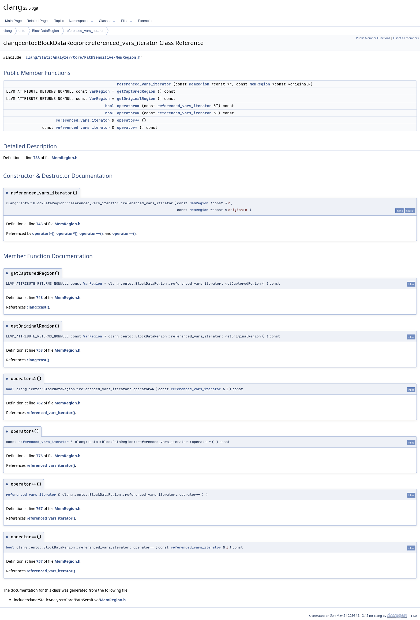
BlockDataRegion (45, 31)
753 (39, 350)
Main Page (13, 21)
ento (21, 31)
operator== (128, 105)
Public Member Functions (373, 38)
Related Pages (38, 21)
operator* (127, 127)
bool (109, 105)
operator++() (91, 233)
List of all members (406, 38)
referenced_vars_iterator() (51, 412)
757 (39, 561)
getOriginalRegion (136, 98)
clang (7, 31)
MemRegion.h (64, 157)
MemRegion (199, 84)
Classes (107, 21)
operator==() (124, 233)
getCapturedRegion (136, 91)
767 (39, 508)
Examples (145, 21)
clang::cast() (38, 307)
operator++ (128, 120)
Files (126, 21)
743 (39, 223)
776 (39, 455)
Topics (59, 21)
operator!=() (43, 233)
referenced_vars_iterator (85, 31)
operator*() (67, 233)
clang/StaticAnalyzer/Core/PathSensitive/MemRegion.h (83, 57)
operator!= (128, 113)
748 (39, 297)
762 (39, 402)
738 (36, 157)
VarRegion (99, 91)
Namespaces (81, 21)
